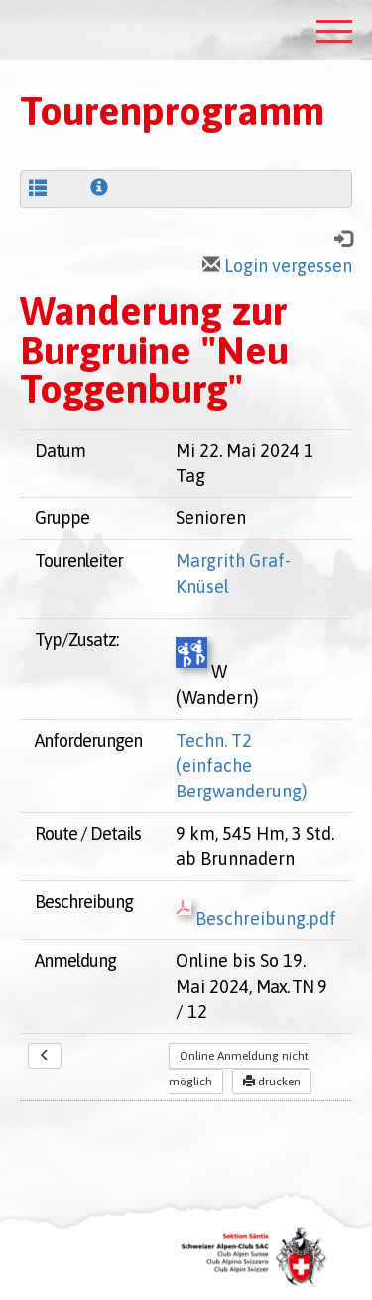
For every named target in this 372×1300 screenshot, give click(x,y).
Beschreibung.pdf (256, 918)
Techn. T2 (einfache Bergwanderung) (242, 765)
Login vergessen (277, 265)
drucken (272, 1081)
